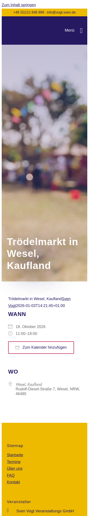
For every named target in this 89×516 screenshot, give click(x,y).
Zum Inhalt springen (19, 5)
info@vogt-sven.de (61, 12)
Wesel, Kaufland (29, 384)
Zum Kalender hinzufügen (41, 347)
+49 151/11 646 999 (29, 12)
